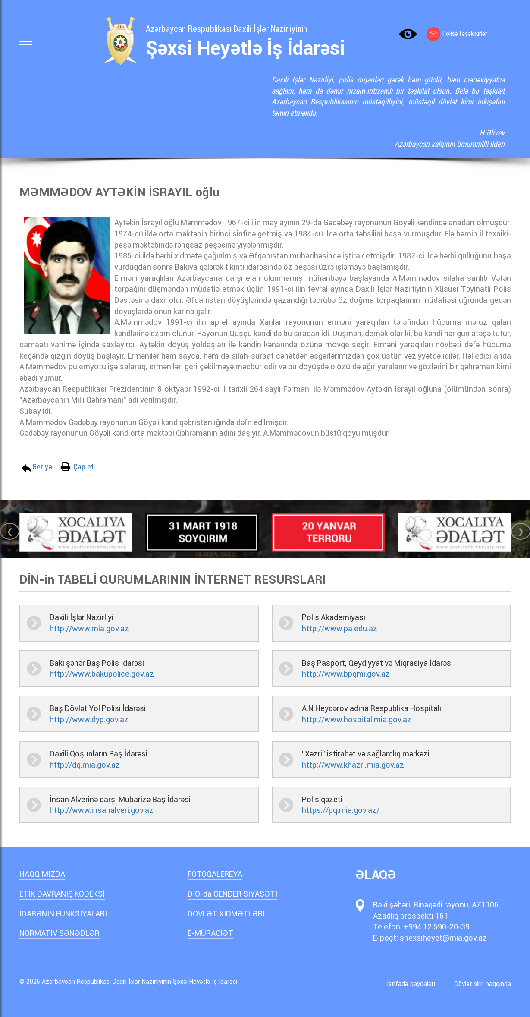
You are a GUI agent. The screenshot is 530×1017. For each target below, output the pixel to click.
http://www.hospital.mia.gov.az (356, 719)
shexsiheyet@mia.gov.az (443, 937)
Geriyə (42, 466)
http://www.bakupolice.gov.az (102, 673)
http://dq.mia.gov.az (85, 764)
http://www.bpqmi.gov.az (346, 673)
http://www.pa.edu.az (339, 628)
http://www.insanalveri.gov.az (102, 810)
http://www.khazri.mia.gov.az (353, 764)
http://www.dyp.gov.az (89, 719)
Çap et (83, 466)
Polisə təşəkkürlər (457, 33)
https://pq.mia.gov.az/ (340, 810)
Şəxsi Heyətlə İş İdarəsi (245, 48)
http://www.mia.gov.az (89, 628)
